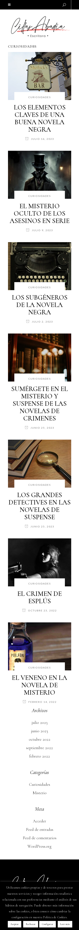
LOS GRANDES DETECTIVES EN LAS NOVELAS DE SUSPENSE (39, 506)
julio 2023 (40, 722)
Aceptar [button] (14, 924)
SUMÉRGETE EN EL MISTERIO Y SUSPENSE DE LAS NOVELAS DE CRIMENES (39, 403)
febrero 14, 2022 (40, 701)
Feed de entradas (39, 829)
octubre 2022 (39, 739)
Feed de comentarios (39, 838)
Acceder (39, 821)
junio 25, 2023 (39, 427)
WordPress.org (39, 846)
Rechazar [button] (31, 924)
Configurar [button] (47, 924)
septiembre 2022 (39, 747)
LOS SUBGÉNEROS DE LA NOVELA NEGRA (39, 304)
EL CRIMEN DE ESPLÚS (39, 597)
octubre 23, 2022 (39, 610)
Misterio (40, 792)
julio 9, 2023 (39, 230)
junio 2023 (39, 731)
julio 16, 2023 (39, 138)
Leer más (65, 924)
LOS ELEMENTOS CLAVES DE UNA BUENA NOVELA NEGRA (40, 118)
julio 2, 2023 (39, 321)
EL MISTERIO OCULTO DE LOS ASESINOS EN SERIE (40, 213)
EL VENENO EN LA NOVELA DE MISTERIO (39, 685)
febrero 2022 (39, 756)
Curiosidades (39, 784)
